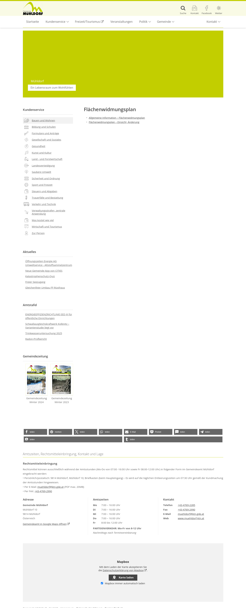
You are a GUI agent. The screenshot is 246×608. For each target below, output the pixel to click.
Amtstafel (30, 305)
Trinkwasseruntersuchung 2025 (43, 333)
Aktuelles (29, 252)
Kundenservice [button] (55, 22)
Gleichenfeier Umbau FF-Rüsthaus (45, 287)
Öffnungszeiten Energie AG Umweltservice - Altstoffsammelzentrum (48, 263)
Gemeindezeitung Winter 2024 (36, 384)
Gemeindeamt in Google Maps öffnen (45, 524)
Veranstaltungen (121, 22)
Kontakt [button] (212, 22)
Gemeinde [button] (164, 22)
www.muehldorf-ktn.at (191, 518)
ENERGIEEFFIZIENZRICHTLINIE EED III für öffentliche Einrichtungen (48, 316)
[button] (35, 432)
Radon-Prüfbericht (36, 339)
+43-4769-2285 (186, 505)
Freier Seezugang (35, 282)
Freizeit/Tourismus (86, 20)
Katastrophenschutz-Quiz (40, 276)
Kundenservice (33, 110)
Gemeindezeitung (35, 356)
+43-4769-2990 (43, 491)
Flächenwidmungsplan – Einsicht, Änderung (114, 122)
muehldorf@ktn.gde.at (50, 486)
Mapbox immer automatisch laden (123, 583)
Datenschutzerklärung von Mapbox (123, 570)
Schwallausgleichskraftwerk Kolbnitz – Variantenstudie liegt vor (47, 325)
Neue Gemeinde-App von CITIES (43, 270)
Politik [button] (143, 22)
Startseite (32, 22)
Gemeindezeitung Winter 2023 (61, 384)
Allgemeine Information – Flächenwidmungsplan (117, 117)
